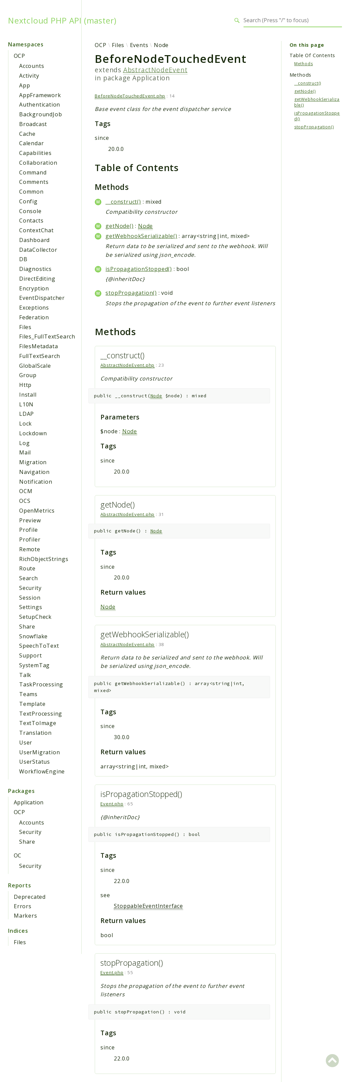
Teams (28, 694)
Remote (29, 549)
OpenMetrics (37, 510)
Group (28, 375)
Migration (33, 462)
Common (31, 191)
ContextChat (36, 230)
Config (28, 201)
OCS (24, 501)
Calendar (31, 143)
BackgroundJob (40, 114)
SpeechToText (39, 645)
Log (24, 443)
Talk (25, 675)
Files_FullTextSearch (47, 336)
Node (161, 45)
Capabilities (35, 153)
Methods (303, 64)
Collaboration (38, 162)
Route (27, 568)
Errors (23, 906)
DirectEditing (37, 278)
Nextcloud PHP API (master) (62, 20)
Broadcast (33, 124)
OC (17, 855)
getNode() (119, 226)
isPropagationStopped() (138, 269)
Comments (33, 182)
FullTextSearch (39, 356)
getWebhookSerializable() (141, 236)
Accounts (31, 66)
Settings (30, 607)
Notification (35, 481)
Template (32, 704)
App (24, 85)
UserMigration (39, 752)
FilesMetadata (38, 346)
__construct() (123, 201)
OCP (19, 55)
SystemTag (34, 665)
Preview (30, 520)
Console (30, 211)
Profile (28, 529)
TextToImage (37, 723)
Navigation (34, 472)
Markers (25, 915)
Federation (34, 317)
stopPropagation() (131, 292)
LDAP (26, 413)
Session (30, 597)
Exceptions (34, 307)
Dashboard (34, 240)
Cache (27, 133)
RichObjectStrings (44, 559)
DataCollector (38, 249)
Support (30, 655)
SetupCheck (35, 616)
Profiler (29, 539)
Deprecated (30, 896)
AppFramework (40, 95)
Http (25, 385)
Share (27, 626)
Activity (29, 75)
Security (30, 588)
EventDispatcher (42, 298)
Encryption (34, 288)
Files (25, 327)
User (25, 742)
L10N (26, 404)
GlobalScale (35, 365)
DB (23, 259)
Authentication (39, 104)
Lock (25, 423)
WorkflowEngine (42, 771)
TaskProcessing (41, 684)
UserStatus (34, 761)
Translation (35, 732)
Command (33, 172)
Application (28, 802)
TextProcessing (40, 713)
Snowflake (33, 636)
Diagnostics (35, 269)
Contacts (31, 220)
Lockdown (33, 433)
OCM (25, 491)
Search (28, 578)
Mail (25, 452)
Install (28, 394)
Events (139, 45)
